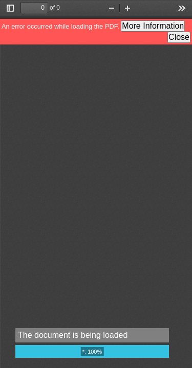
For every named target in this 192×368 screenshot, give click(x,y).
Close (178, 37)
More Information (153, 25)
